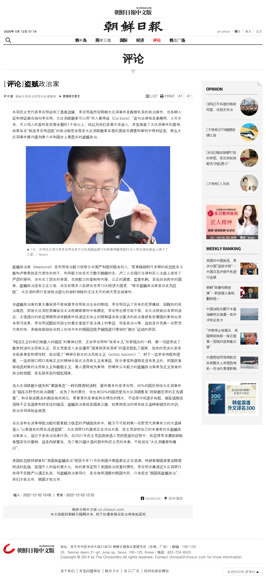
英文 (248, 31)
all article (223, 31)
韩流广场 (177, 40)
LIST (152, 96)
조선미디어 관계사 (241, 571)
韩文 (238, 31)
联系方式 (112, 570)
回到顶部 (173, 498)
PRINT (167, 96)
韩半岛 (81, 40)
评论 (157, 40)
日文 (259, 31)
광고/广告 (132, 570)
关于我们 (67, 570)
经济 (140, 40)
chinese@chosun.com (187, 556)
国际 (123, 40)
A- (189, 95)
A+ (180, 95)
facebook (151, 498)
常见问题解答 (90, 570)
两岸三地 (103, 40)
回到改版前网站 (156, 570)
